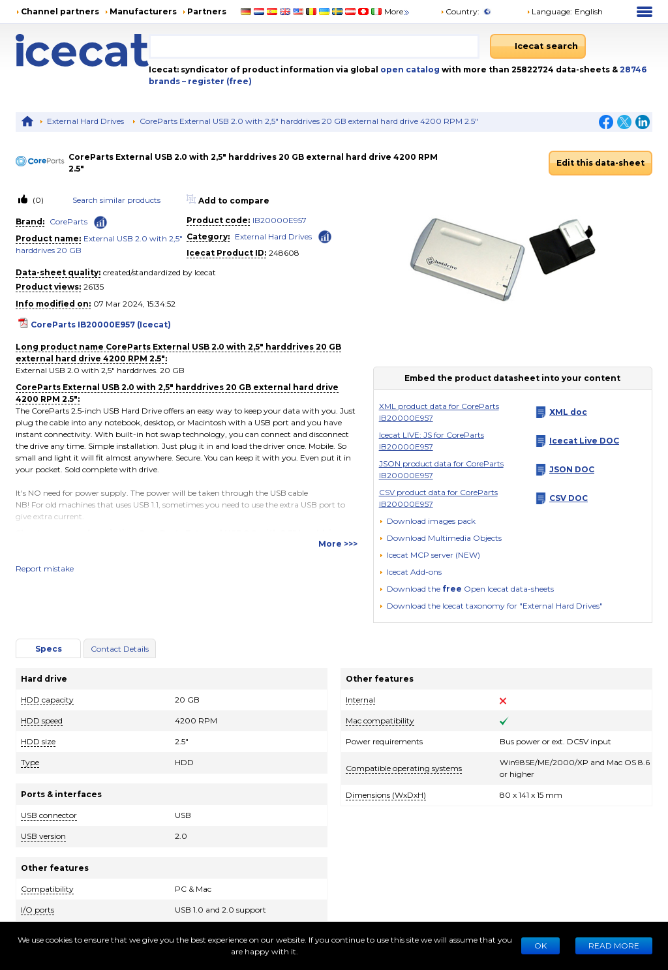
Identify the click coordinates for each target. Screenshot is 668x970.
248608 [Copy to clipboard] (284, 253)
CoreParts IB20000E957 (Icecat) (101, 324)
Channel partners (60, 11)
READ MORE (613, 945)
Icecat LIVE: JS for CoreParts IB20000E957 (431, 440)
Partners (206, 11)
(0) (37, 200)
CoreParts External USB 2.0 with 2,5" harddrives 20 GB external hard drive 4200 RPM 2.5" (309, 121)
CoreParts (68, 221)
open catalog (409, 69)
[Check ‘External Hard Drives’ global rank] (325, 236)
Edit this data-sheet (600, 163)
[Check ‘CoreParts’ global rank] (100, 222)
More (397, 11)
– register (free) (217, 81)
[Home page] (82, 50)
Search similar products (116, 200)
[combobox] (314, 46)
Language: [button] (549, 11)
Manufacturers (143, 11)
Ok (540, 945)
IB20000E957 (279, 220)
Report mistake (45, 568)
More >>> (337, 544)
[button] (440, 538)
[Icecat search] (538, 46)
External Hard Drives (85, 121)
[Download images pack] (427, 521)
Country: (459, 11)
